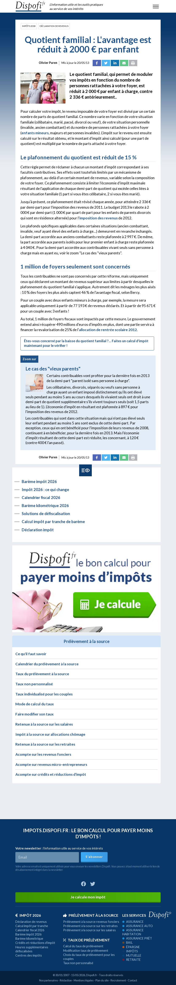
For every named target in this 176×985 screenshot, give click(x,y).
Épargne (131, 947)
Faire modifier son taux (34, 714)
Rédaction (66, 980)
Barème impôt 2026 (39, 481)
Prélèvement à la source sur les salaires (89, 930)
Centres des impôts (28, 955)
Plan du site (102, 980)
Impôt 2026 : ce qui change (45, 489)
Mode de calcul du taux (34, 704)
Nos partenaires (48, 980)
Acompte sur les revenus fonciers (43, 754)
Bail (127, 942)
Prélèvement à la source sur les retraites (90, 926)
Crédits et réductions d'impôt (35, 943)
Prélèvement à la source (90, 915)
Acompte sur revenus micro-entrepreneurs (51, 764)
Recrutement (118, 980)
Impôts (130, 951)
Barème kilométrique (29, 938)
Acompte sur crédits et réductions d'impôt (50, 774)
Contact (132, 980)
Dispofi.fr (91, 975)
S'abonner (94, 857)
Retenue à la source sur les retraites (45, 744)
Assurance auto (137, 926)
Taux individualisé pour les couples (44, 694)
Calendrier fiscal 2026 (41, 497)
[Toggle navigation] (155, 6)
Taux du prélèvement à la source (42, 674)
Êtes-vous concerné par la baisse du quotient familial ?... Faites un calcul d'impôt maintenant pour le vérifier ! (86, 343)
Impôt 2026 (28, 915)
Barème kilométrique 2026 (45, 505)
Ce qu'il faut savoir (30, 654)
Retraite (131, 959)
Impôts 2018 (29, 26)
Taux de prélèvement (86, 940)
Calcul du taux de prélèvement (83, 946)
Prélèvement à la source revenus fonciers (91, 921)
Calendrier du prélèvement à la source (47, 664)
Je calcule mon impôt (88, 897)
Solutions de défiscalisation (46, 513)
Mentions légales (83, 980)
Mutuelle (131, 955)
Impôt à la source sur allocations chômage (50, 734)
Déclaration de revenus (54, 26)
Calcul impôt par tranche (31, 926)
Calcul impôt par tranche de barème (53, 521)
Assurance (133, 921)
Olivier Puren (48, 62)
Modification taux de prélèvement (85, 950)
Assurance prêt (137, 938)
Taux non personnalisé (34, 684)
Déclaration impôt (38, 529)
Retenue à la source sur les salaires (44, 724)
